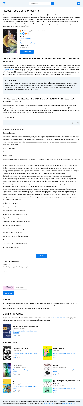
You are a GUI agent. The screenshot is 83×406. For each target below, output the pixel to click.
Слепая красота (58, 349)
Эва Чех (56, 351)
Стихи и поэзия (44, 43)
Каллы (55, 365)
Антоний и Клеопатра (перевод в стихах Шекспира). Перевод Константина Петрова (66, 382)
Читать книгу (27, 51)
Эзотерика (26, 331)
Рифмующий (17, 351)
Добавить (8, 293)
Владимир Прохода (19, 367)
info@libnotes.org (48, 403)
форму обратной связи (68, 403)
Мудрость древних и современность (25, 326)
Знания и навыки (18, 331)
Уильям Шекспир (58, 386)
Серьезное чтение (25, 43)
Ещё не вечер (17, 365)
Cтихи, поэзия (35, 43)
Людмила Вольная (25, 38)
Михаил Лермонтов (59, 367)
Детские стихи (18, 382)
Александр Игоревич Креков (22, 384)
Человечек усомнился (20, 349)
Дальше (41, 255)
